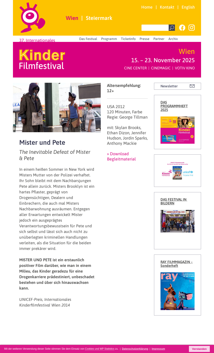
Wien (72, 18)
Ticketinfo (128, 39)
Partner (158, 39)
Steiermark (99, 18)
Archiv (173, 39)
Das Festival (88, 39)
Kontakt (167, 7)
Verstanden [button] (199, 348)
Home (147, 7)
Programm (109, 39)
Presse (144, 39)
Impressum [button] (158, 348)
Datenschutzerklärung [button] (135, 348)
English (188, 7)
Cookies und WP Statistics (100, 348)
